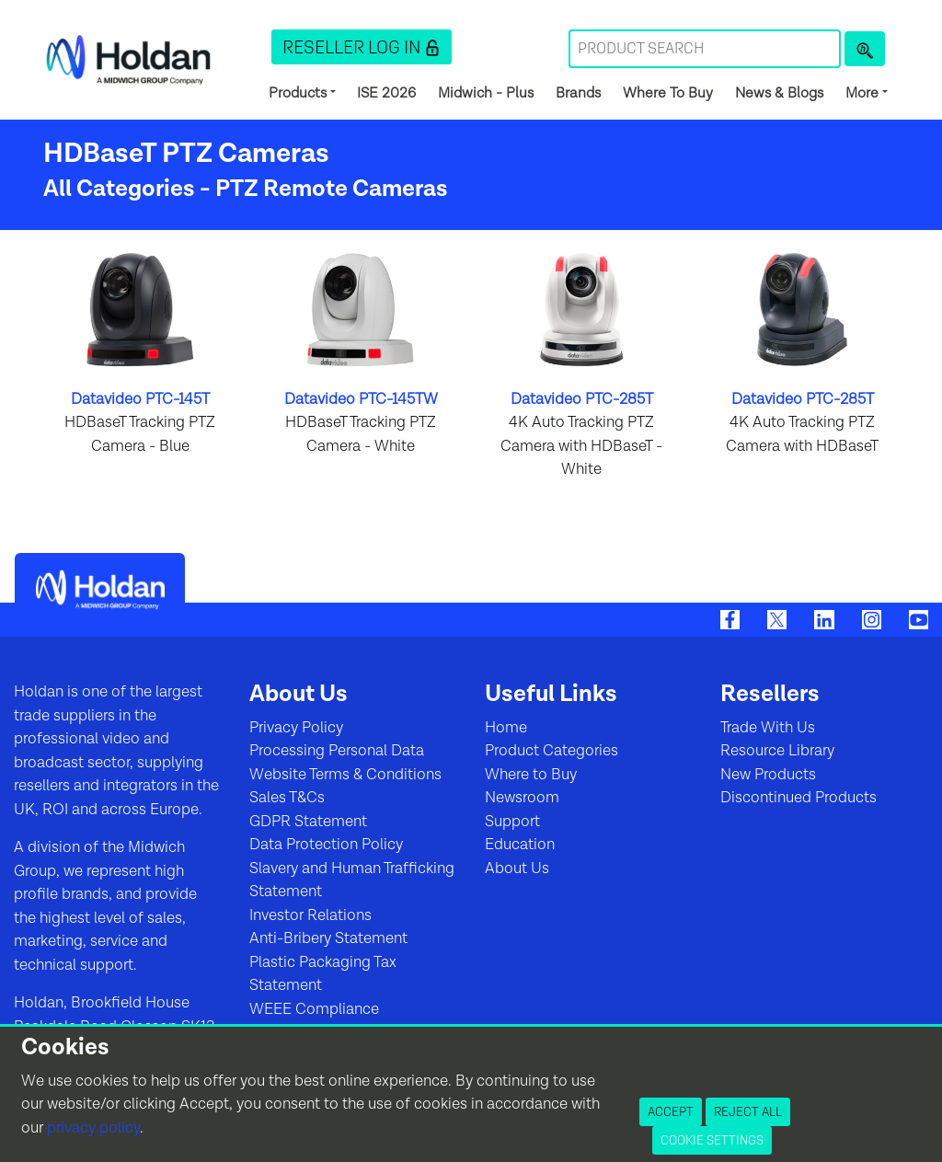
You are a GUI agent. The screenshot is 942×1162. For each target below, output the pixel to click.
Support (512, 821)
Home (506, 728)
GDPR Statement (308, 821)
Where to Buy (531, 775)
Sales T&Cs (287, 798)
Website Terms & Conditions (345, 775)
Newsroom (522, 798)
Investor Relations (310, 915)
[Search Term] (705, 48)
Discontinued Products (798, 798)
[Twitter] (777, 619)
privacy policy (93, 1128)
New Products (768, 775)
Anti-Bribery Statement (328, 938)
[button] (361, 46)
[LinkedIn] (823, 619)
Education (520, 844)
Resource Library (777, 751)
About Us (517, 868)
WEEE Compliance (314, 1009)
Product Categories (551, 751)
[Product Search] (864, 48)
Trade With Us (767, 728)
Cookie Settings (712, 1140)
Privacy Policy (296, 728)
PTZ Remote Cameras (331, 189)
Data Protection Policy (326, 844)
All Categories (119, 189)
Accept (671, 1111)
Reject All (748, 1111)
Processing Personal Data (336, 751)
